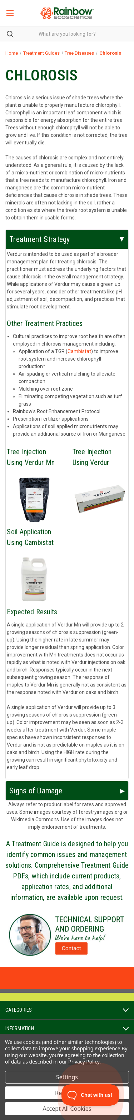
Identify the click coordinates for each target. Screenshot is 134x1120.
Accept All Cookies (67, 1108)
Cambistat (79, 351)
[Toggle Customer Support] (90, 1095)
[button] (67, 935)
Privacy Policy (83, 1061)
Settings (67, 1077)
